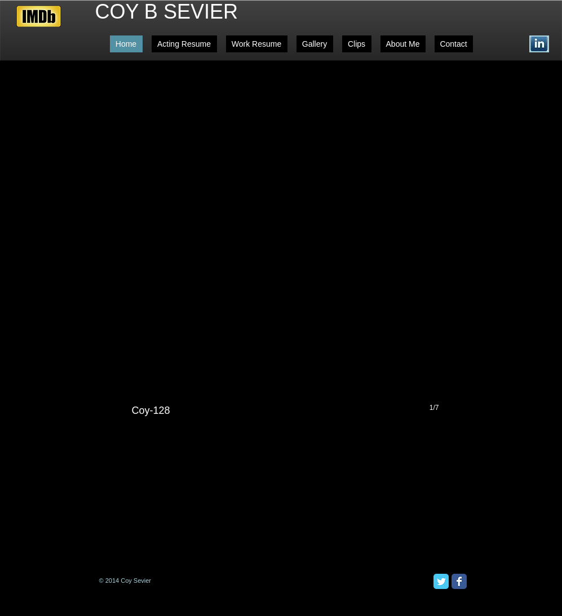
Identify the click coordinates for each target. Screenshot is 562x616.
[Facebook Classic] (459, 581)
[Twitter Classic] (441, 581)
